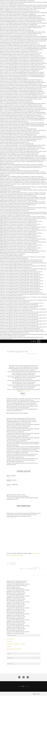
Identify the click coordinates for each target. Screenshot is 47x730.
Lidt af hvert (26, 390)
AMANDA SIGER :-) (12, 480)
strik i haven (9, 641)
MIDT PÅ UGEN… (11, 475)
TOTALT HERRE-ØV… (13, 484)
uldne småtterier (10, 639)
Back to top (36, 693)
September (9, 646)
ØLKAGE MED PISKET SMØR (14, 649)
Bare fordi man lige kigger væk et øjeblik (16, 644)
